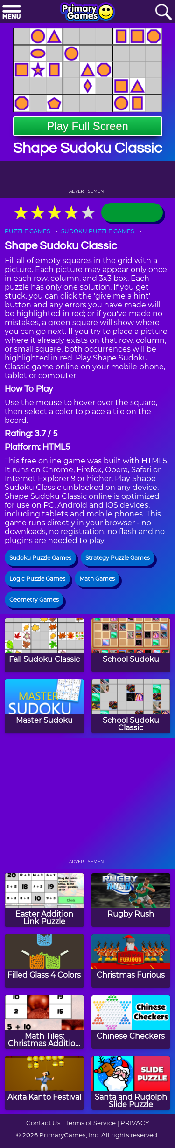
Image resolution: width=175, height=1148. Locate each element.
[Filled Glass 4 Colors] (44, 961)
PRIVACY (134, 1123)
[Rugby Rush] (131, 900)
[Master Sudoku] (44, 706)
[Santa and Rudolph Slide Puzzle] (131, 1083)
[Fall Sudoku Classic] (44, 645)
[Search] (163, 12)
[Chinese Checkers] (131, 1022)
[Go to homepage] (87, 12)
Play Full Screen (87, 126)
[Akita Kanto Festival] (44, 1083)
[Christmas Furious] (131, 961)
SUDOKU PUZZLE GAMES (97, 231)
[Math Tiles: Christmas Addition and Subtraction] (44, 1022)
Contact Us (43, 1123)
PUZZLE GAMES (27, 231)
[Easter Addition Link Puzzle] (44, 900)
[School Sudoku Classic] (131, 706)
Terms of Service (90, 1123)
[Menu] (11, 12)
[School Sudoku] (131, 645)
